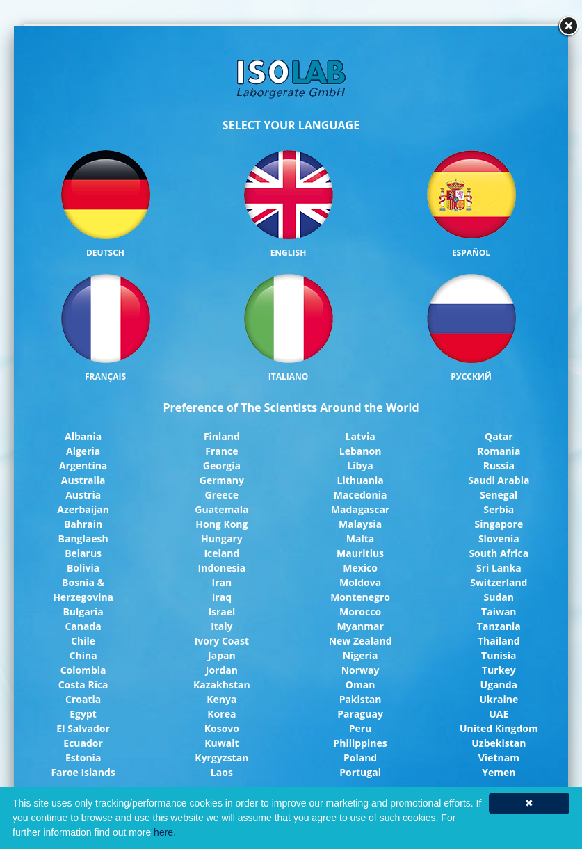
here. (165, 832)
